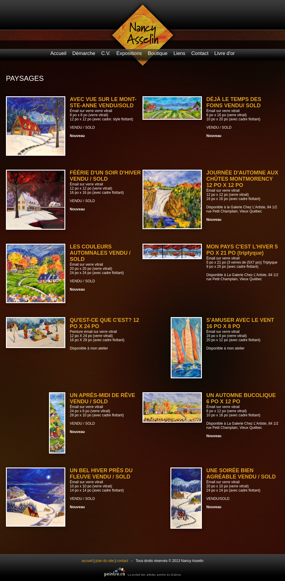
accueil (87, 561)
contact (122, 561)
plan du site (105, 561)
